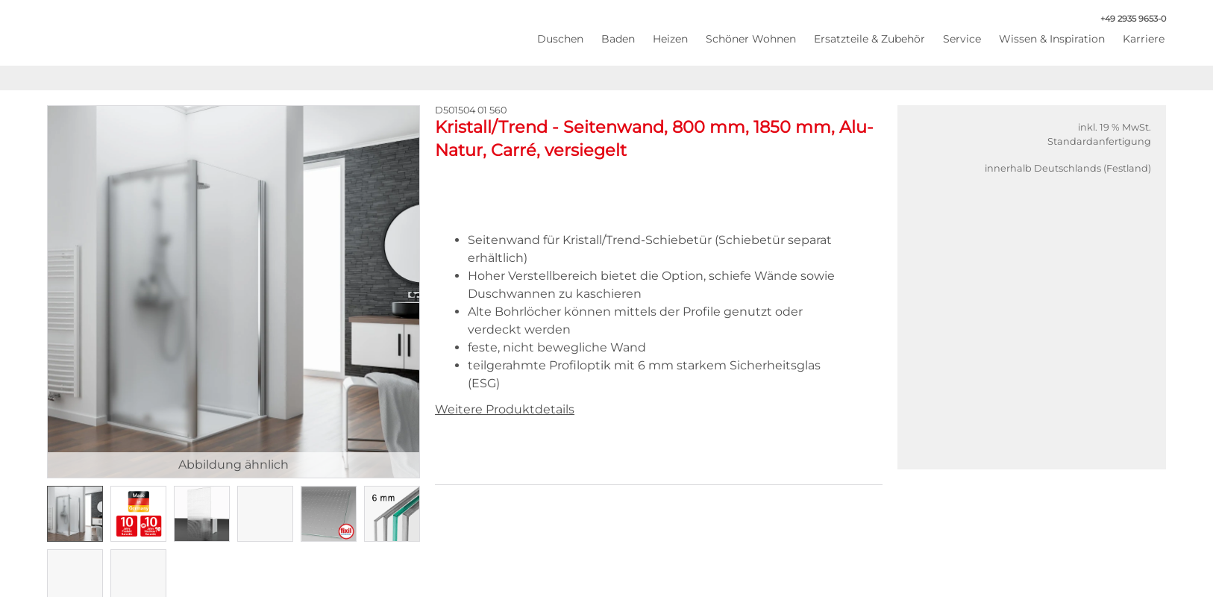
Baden (618, 39)
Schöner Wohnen (751, 39)
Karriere (1144, 39)
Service (962, 39)
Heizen (670, 39)
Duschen (560, 39)
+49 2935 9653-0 (1125, 19)
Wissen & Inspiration (1052, 39)
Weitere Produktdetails (504, 409)
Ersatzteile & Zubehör (869, 39)
